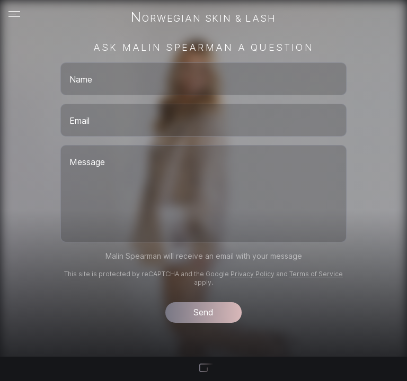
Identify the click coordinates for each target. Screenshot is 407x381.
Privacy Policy (253, 274)
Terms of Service (316, 274)
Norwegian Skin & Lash (203, 18)
